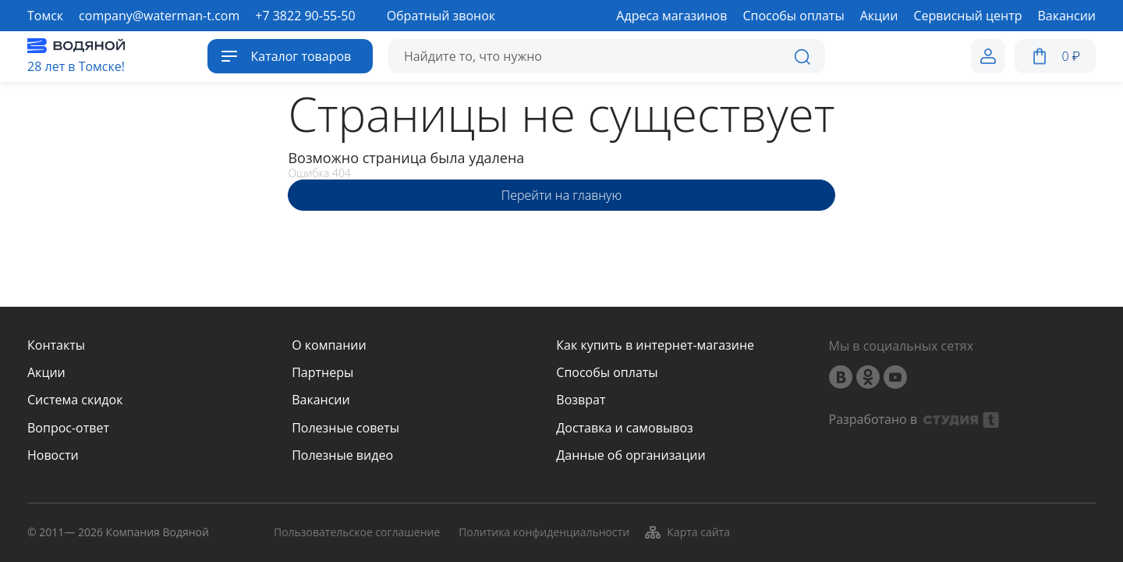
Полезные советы (345, 428)
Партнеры (322, 372)
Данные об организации (630, 455)
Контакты (56, 345)
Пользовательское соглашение (357, 532)
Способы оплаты (606, 372)
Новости (53, 455)
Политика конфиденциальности (544, 532)
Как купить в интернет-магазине (655, 345)
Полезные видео (342, 455)
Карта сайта (686, 532)
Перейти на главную (561, 195)
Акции (46, 372)
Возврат (580, 400)
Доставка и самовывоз (624, 428)
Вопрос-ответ (68, 428)
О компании (329, 345)
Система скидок (74, 400)
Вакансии (321, 400)
